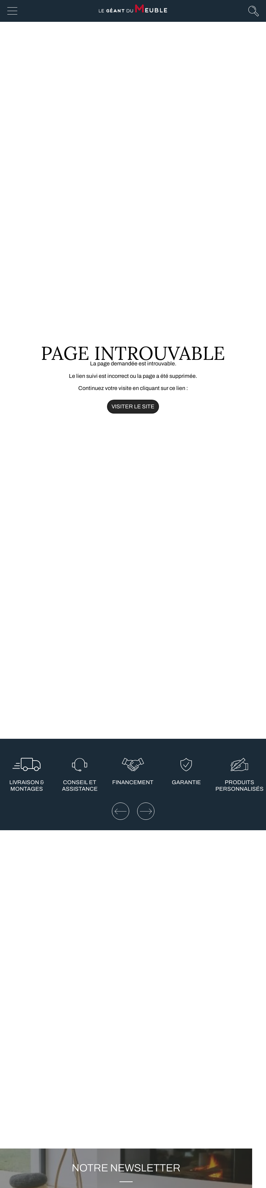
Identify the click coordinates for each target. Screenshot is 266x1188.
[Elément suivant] (145, 811)
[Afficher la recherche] (253, 11)
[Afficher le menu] (12, 11)
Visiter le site (133, 406)
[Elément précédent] (120, 811)
